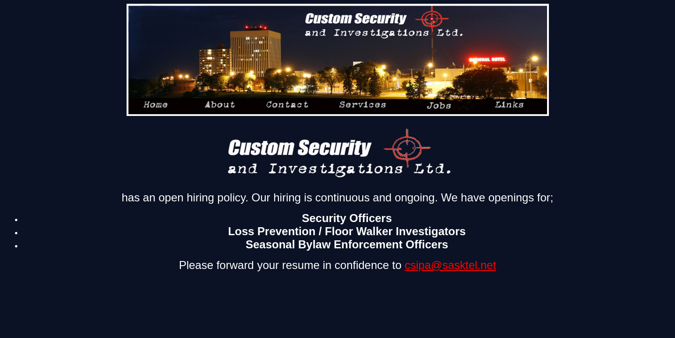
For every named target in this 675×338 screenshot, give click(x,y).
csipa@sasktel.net (450, 265)
